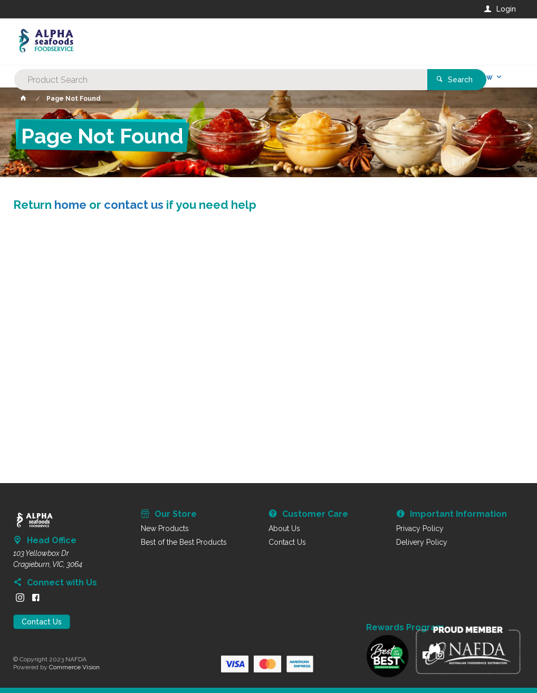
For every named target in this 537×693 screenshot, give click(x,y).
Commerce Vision (74, 667)
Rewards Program (405, 627)
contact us (134, 204)
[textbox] (225, 42)
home (70, 204)
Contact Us (42, 622)
